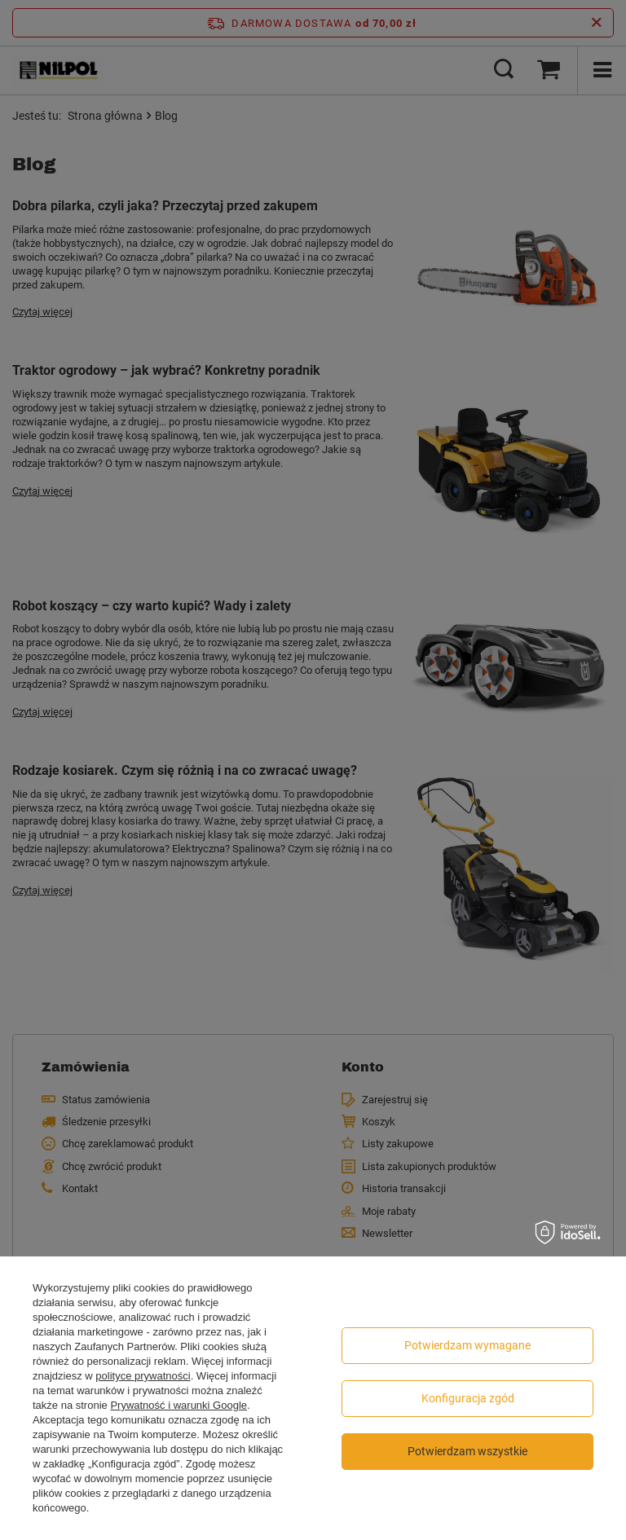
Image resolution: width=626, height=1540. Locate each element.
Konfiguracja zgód (467, 1398)
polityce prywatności (142, 1376)
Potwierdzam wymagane (467, 1345)
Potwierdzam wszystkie (467, 1451)
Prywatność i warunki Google (178, 1405)
